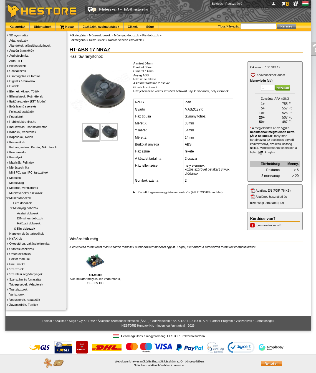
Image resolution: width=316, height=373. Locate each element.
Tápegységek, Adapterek (26, 284)
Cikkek (133, 26)
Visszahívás (244, 320)
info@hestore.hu (136, 9)
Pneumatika (17, 264)
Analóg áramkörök (21, 50)
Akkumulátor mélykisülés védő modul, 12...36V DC (95, 267)
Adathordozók (18, 40)
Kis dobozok (26, 228)
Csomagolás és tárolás (25, 76)
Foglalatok (16, 116)
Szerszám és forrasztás (25, 279)
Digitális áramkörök (22, 81)
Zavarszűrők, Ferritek (23, 304)
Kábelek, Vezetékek (22, 132)
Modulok (15, 177)
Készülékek (17, 142)
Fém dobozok (22, 203)
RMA (91, 320)
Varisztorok (16, 294)
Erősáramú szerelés (23, 106)
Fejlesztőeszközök (21, 111)
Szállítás (60, 320)
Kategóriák (18, 26)
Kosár (67, 27)
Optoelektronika (20, 254)
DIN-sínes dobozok (30, 218)
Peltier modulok (20, 259)
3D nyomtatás (18, 35)
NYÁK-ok (15, 238)
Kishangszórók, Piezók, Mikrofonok (33, 147)
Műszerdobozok (20, 198)
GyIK (82, 320)
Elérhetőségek (264, 320)
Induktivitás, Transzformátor (28, 127)
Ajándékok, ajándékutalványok (30, 45)
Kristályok (16, 157)
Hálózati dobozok (29, 223)
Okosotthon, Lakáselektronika (29, 243)
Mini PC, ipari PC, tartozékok (29, 172)
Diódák (14, 86)
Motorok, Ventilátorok (23, 187)
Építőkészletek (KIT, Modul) (28, 101)
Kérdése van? (109, 9)
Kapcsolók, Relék (21, 137)
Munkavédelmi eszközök (26, 193)
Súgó (150, 26)
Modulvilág (16, 182)
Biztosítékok (17, 65)
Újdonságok (42, 26)
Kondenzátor (18, 152)
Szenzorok (16, 269)
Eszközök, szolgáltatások (101, 26)
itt (172, 365)
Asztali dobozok (28, 213)
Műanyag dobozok (25, 208)
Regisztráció (233, 3)
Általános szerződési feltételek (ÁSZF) (123, 320)
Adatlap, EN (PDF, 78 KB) (273, 190)
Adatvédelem (161, 320)
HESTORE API (197, 320)
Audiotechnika (19, 55)
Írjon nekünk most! (268, 225)
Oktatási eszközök (21, 249)
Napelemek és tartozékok (26, 233)
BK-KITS (178, 320)
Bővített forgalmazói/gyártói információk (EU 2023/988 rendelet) (179, 192)
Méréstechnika (19, 167)
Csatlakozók (17, 70)
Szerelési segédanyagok (26, 274)
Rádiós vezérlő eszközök (125, 40)
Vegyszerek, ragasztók (24, 299)
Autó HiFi (15, 60)
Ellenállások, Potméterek (26, 96)
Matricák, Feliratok (21, 162)
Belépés (217, 3)
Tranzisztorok (18, 289)
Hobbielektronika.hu (22, 121)
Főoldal (47, 320)
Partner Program (221, 320)
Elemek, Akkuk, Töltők (24, 91)
